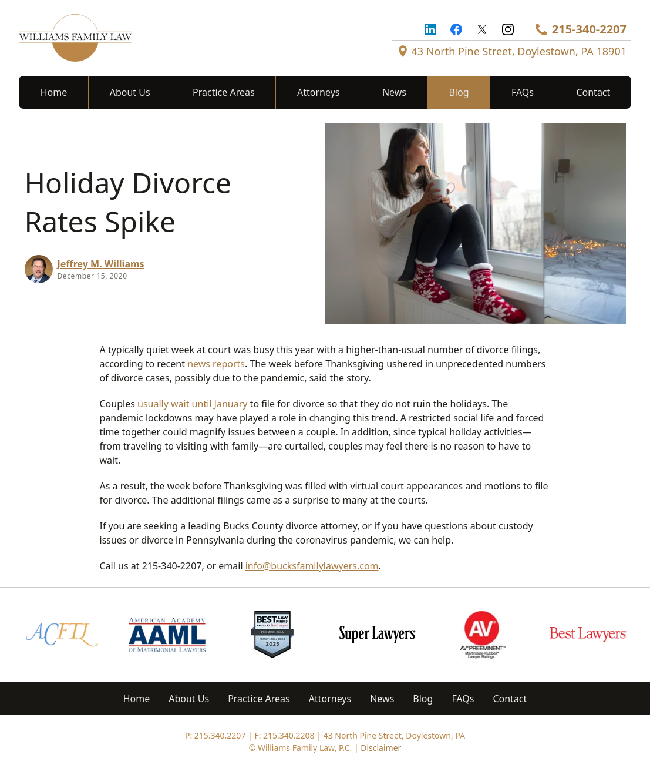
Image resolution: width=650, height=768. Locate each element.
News (394, 92)
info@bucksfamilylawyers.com (312, 565)
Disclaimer (381, 747)
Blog (459, 92)
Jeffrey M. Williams (101, 263)
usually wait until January (192, 403)
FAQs (522, 92)
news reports (216, 363)
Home (54, 92)
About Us (130, 92)
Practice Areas (224, 92)
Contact (593, 92)
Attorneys (318, 92)
